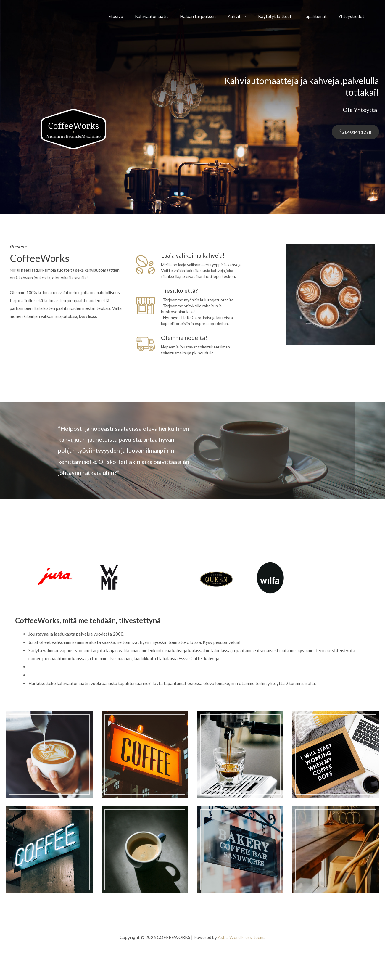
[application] (254, 16)
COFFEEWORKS (42, 16)
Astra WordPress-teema (242, 937)
